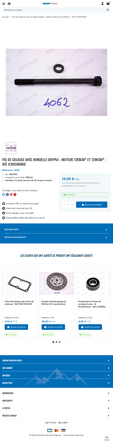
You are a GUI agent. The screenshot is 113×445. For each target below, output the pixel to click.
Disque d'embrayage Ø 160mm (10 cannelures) (53, 302)
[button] (53, 342)
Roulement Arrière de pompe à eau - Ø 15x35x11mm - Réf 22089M (91, 304)
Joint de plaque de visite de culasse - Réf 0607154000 (19, 302)
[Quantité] (67, 205)
